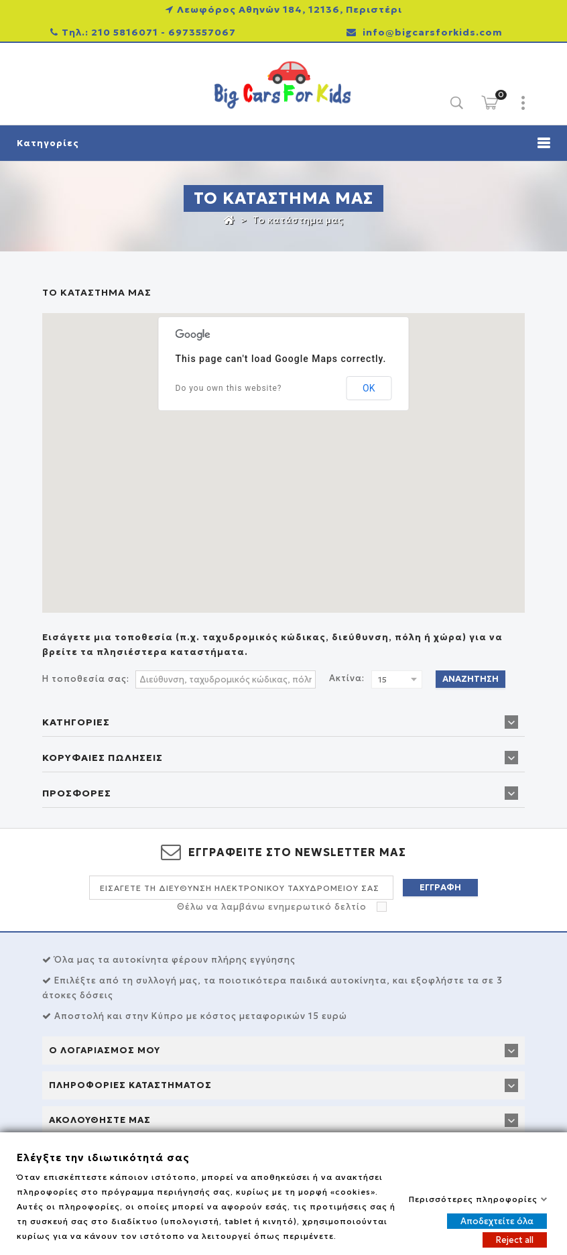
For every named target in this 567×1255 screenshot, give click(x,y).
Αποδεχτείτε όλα (496, 1220)
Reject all (514, 1239)
